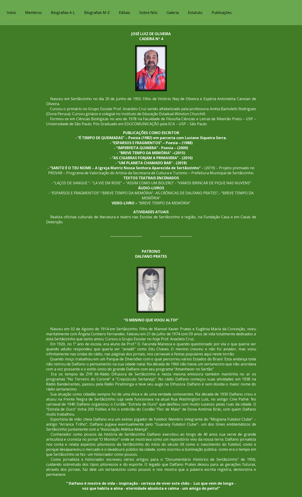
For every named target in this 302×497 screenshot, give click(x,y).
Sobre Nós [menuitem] (148, 12)
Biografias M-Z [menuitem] (97, 12)
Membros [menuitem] (33, 12)
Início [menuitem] (11, 12)
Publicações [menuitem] (222, 12)
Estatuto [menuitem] (195, 12)
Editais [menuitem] (124, 12)
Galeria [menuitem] (173, 12)
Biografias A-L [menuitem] (63, 12)
